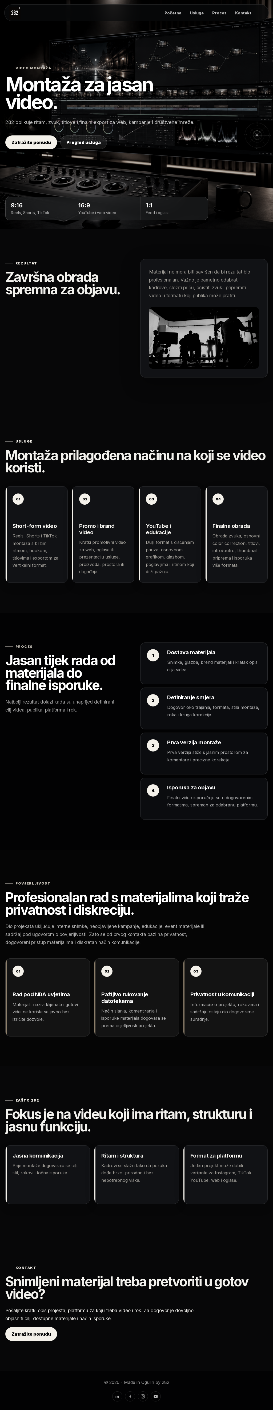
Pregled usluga (83, 142)
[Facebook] (130, 1396)
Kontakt (243, 13)
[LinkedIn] (117, 1396)
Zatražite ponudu (31, 142)
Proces (219, 13)
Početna (172, 13)
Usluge (197, 13)
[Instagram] (143, 1396)
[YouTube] (156, 1396)
